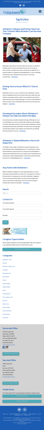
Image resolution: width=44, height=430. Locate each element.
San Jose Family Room (22, 401)
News (4, 290)
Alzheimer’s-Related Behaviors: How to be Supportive (21, 141)
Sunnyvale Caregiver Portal (11, 353)
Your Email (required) (22, 210)
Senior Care (6, 304)
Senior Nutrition (7, 310)
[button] (40, 11)
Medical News (6, 287)
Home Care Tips (32, 413)
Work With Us (18, 415)
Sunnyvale (5, 317)
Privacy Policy (16, 422)
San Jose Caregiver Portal (10, 383)
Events (4, 280)
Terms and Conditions (25, 422)
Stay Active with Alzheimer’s (15, 167)
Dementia (25, 22)
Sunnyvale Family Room (22, 395)
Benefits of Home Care (9, 266)
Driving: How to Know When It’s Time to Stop (20, 87)
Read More (15, 77)
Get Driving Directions (9, 345)
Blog (20, 22)
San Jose (5, 300)
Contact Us (27, 415)
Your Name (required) (22, 204)
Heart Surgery (6, 283)
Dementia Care (7, 273)
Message (22, 216)
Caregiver (5, 270)
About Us (5, 413)
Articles (5, 263)
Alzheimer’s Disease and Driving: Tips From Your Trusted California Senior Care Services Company (22, 31)
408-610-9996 (27, 2)
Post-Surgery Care (8, 297)
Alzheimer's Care (7, 259)
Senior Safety (6, 314)
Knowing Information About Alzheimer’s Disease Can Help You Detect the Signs (20, 114)
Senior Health (6, 307)
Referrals (24, 413)
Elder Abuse (6, 276)
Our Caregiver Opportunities (22, 249)
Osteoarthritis (7, 293)
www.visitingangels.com (19, 420)
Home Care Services (15, 413)
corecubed (23, 423)
